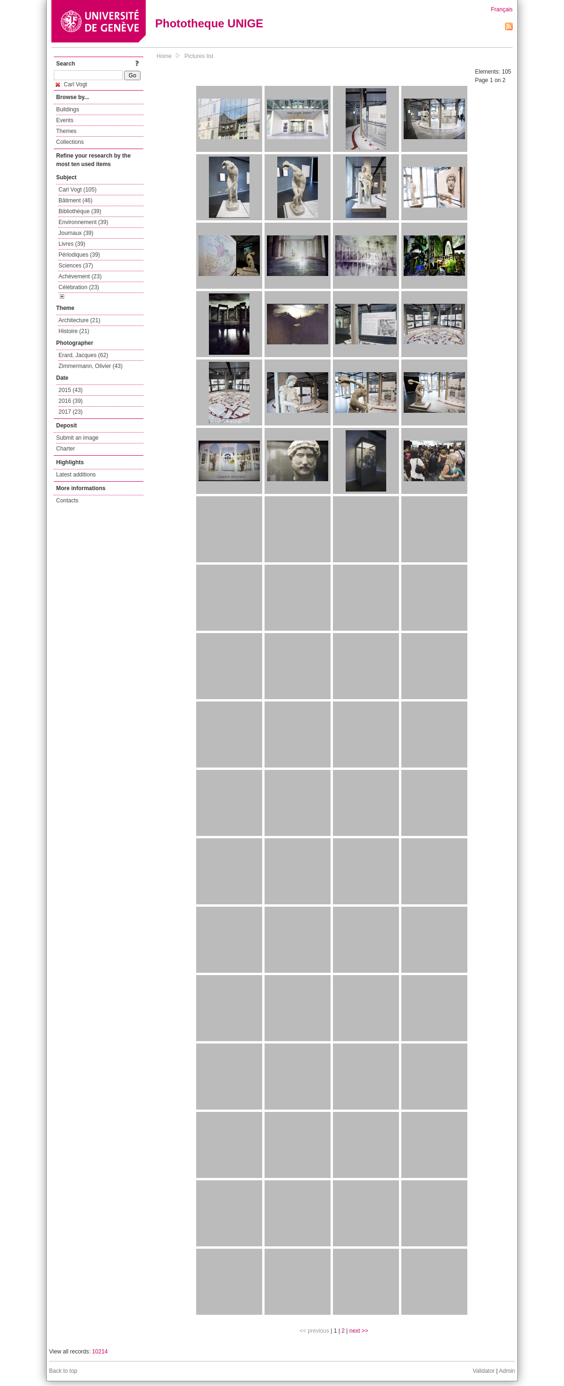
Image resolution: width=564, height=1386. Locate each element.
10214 (100, 1351)
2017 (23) (70, 412)
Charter (65, 448)
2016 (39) (70, 401)
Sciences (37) (75, 265)
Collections (70, 142)
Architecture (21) (79, 320)
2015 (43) (70, 390)
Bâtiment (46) (75, 200)
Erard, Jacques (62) (83, 355)
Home (164, 56)
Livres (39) (71, 244)
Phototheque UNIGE (209, 23)
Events (65, 120)
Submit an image (77, 437)
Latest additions (76, 474)
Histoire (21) (73, 331)
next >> (358, 1331)
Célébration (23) (78, 287)
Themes (66, 131)
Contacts (67, 500)
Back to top (63, 1371)
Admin (507, 1371)
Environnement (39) (83, 222)
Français (502, 9)
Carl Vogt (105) (77, 189)
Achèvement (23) (79, 276)
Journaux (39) (75, 233)
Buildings (67, 109)
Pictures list (198, 56)
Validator (483, 1371)
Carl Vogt (71, 84)
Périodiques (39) (79, 254)
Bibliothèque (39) (79, 211)
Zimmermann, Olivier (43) (90, 366)
